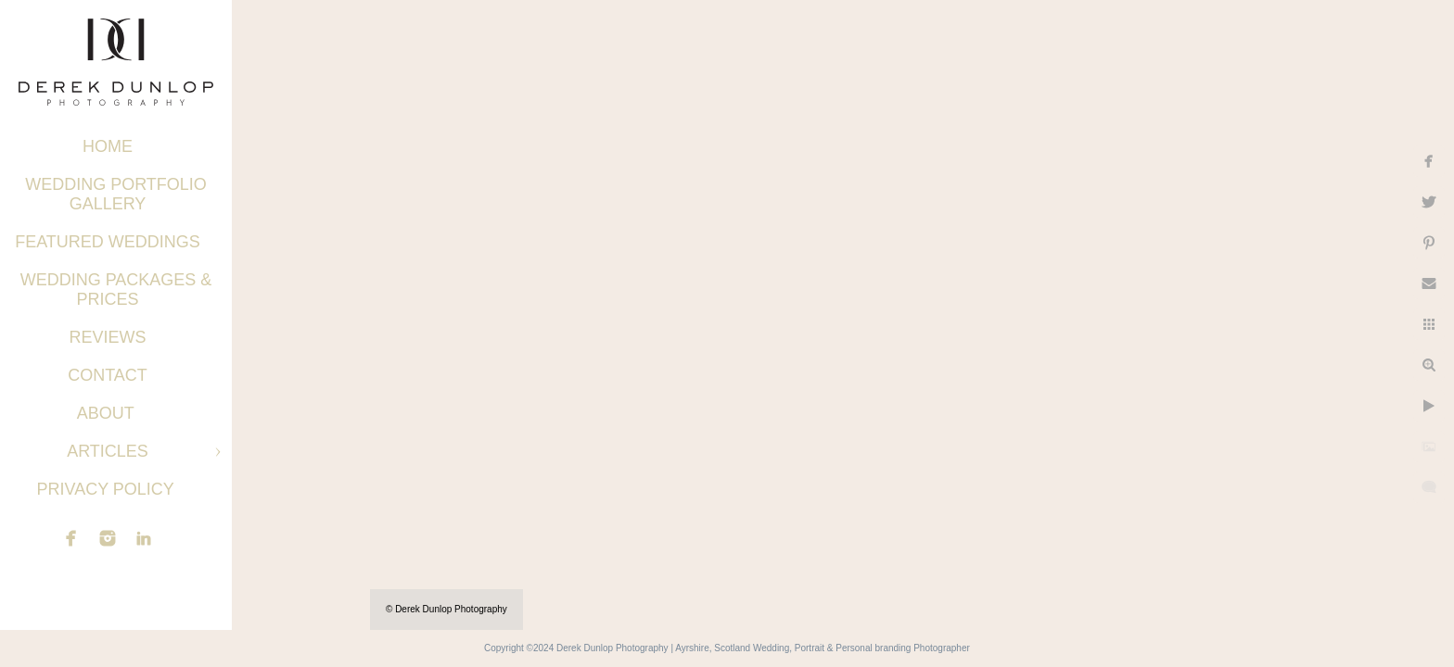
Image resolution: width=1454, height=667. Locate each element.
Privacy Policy (107, 489)
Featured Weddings (107, 242)
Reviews (107, 337)
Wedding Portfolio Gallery (116, 194)
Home (108, 146)
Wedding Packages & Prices (116, 289)
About (108, 413)
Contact (107, 375)
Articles (107, 451)
